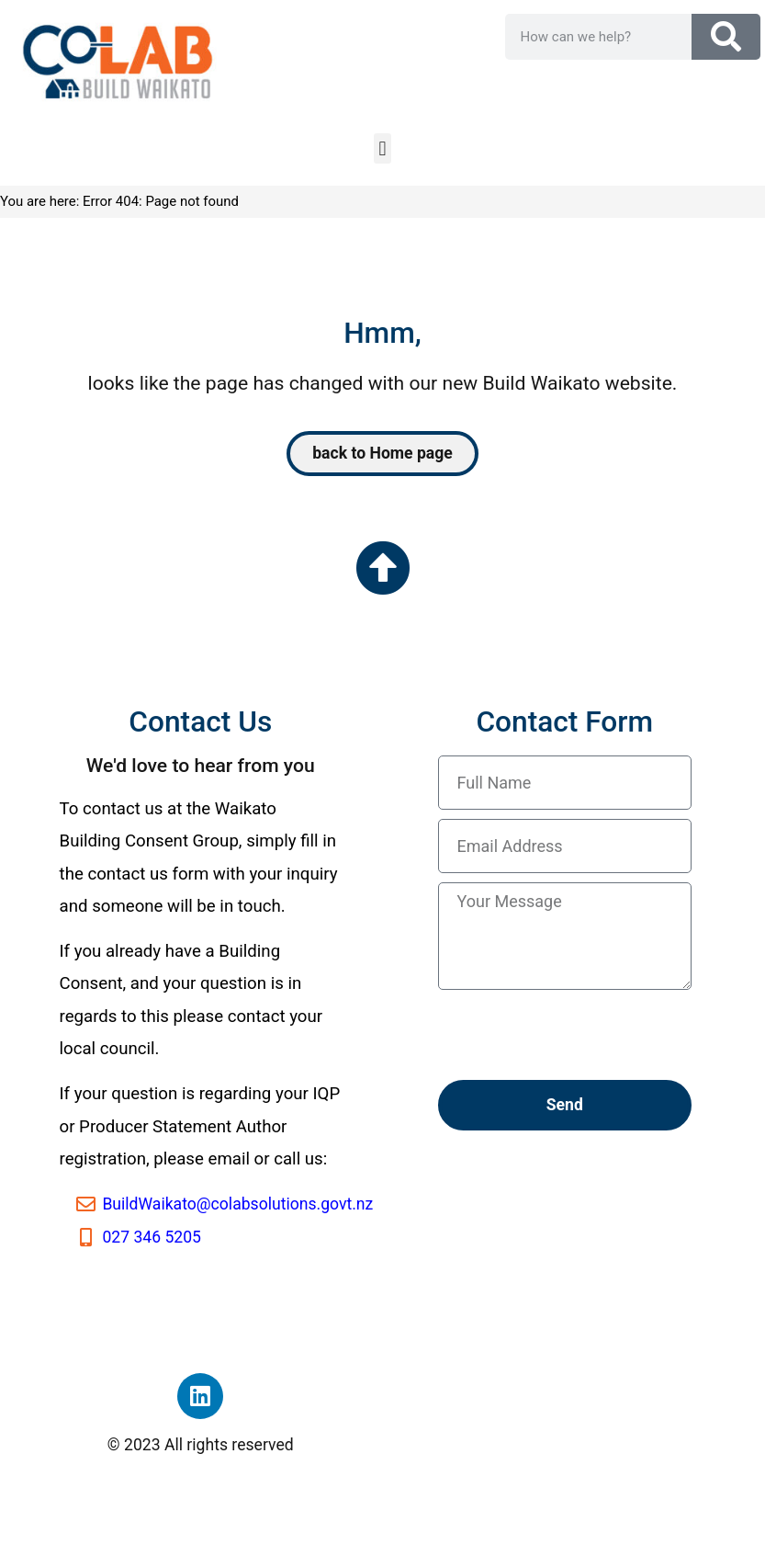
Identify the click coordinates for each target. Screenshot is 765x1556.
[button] (382, 148)
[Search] (726, 37)
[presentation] (577, 1035)
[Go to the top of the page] (383, 568)
